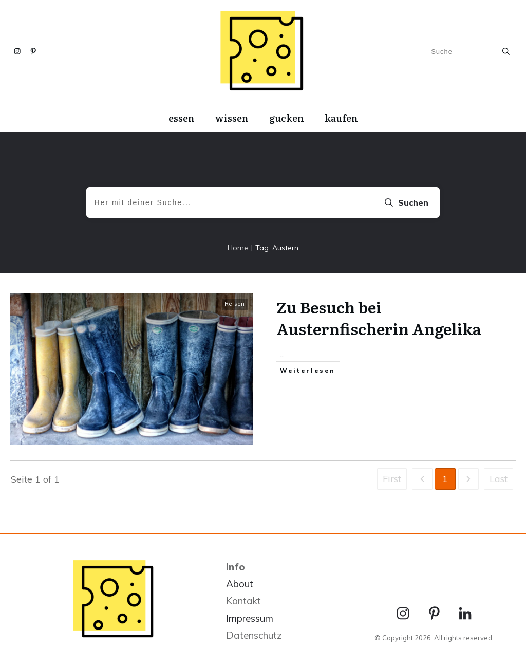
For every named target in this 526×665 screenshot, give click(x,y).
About (239, 584)
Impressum (249, 618)
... (282, 354)
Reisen (234, 303)
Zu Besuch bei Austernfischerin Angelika (378, 317)
